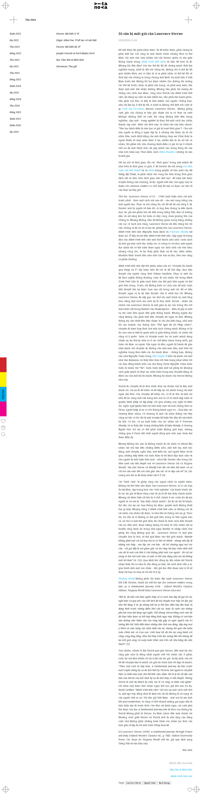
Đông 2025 (15, 112)
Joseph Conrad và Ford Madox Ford (75, 53)
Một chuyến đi (159, 356)
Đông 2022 (15, 79)
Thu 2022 (15, 72)
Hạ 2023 (14, 40)
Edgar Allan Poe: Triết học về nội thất (76, 40)
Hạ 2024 (14, 92)
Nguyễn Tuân (150, 783)
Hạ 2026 (14, 131)
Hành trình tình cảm (153, 61)
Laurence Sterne (133, 783)
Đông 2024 (15, 99)
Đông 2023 (15, 53)
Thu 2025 (15, 59)
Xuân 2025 (15, 118)
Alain (151, 170)
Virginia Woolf (126, 578)
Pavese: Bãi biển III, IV (68, 46)
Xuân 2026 (15, 125)
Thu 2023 (15, 46)
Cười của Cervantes (133, 108)
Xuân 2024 (15, 86)
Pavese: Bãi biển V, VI (67, 33)
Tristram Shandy (179, 231)
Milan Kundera (167, 151)
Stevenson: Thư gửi (66, 66)
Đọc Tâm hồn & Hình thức (70, 59)
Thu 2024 (15, 105)
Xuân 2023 (15, 33)
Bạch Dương (164, 783)
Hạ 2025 (14, 66)
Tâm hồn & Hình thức (180, 769)
